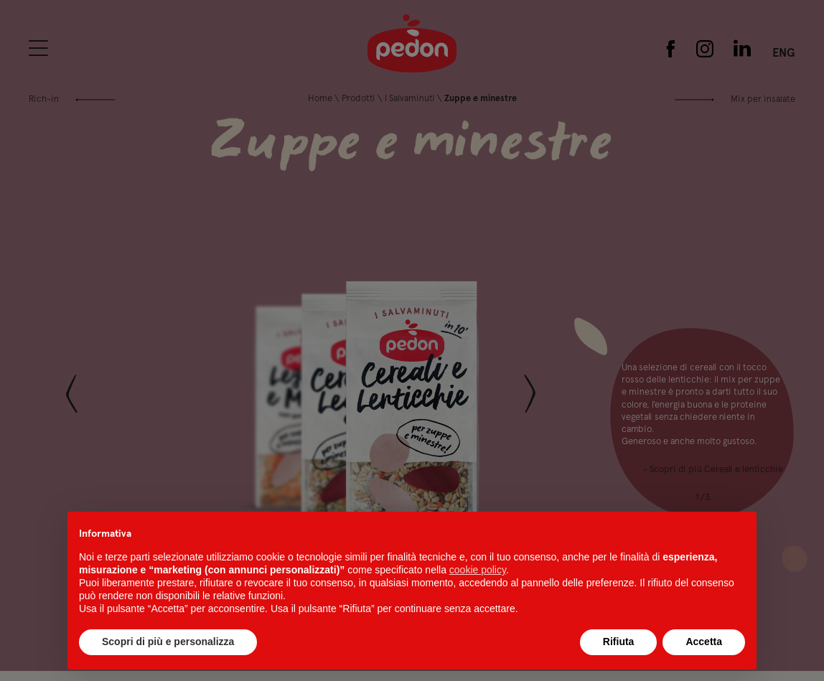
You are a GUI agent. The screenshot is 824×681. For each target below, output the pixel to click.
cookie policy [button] (477, 570)
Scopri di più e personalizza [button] (168, 641)
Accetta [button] (703, 641)
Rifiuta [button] (619, 641)
